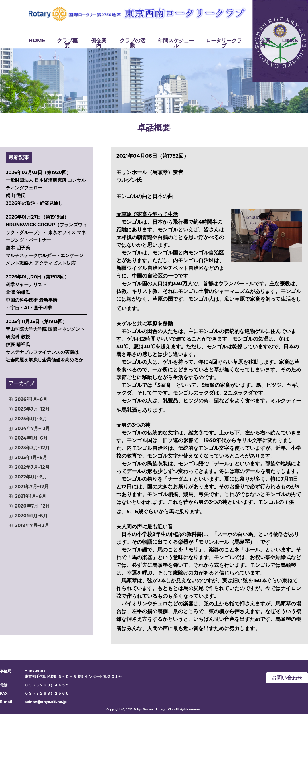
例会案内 (98, 43)
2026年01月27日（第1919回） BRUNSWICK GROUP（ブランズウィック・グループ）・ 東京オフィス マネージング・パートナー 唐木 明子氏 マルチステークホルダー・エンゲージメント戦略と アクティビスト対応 (46, 240)
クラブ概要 (67, 43)
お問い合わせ (286, 678)
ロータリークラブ (224, 43)
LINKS (290, 40)
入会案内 (262, 43)
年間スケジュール (176, 43)
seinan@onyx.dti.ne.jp (46, 702)
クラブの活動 (132, 43)
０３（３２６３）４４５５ (47, 685)
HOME (37, 40)
